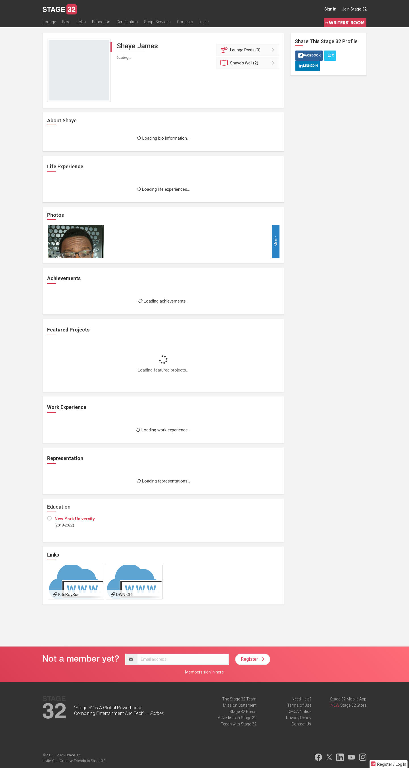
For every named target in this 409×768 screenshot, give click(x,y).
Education (101, 22)
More (275, 241)
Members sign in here (204, 672)
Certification (127, 22)
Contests (185, 22)
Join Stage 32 (354, 9)
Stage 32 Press (242, 711)
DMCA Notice (299, 711)
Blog (66, 22)
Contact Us (301, 724)
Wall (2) (248, 63)
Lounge (49, 22)
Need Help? (301, 699)
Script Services (157, 22)
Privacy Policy (298, 717)
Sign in (330, 9)
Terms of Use (299, 705)
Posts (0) (248, 50)
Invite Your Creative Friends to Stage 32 (74, 761)
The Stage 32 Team (239, 699)
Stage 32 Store (353, 705)
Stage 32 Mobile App (348, 699)
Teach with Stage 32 (238, 724)
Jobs (81, 22)
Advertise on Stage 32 (237, 717)
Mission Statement (239, 705)
